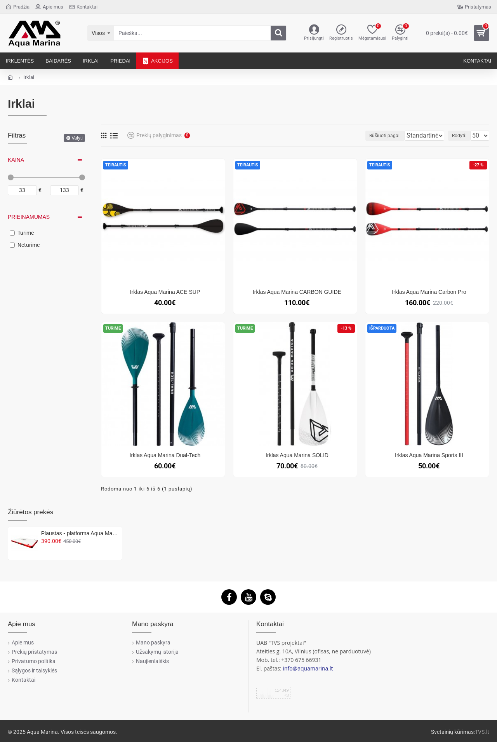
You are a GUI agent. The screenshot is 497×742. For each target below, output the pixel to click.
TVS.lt (482, 732)
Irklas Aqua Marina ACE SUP (165, 292)
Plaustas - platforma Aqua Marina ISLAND (80, 533)
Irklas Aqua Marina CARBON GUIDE (297, 292)
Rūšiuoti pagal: (369, 135)
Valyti (77, 138)
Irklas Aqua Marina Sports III (429, 455)
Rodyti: (461, 135)
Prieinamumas (29, 217)
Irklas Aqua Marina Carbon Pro (429, 292)
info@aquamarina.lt (308, 668)
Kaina (16, 160)
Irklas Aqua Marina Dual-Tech (165, 455)
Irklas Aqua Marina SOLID (297, 455)
